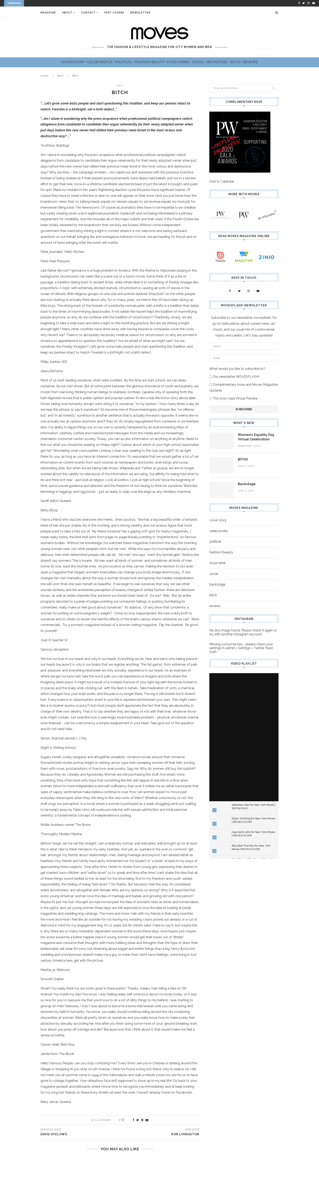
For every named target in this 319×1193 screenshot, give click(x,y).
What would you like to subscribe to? (237, 369)
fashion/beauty (221, 552)
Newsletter (140, 12)
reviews (215, 606)
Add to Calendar (221, 181)
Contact (88, 12)
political (215, 541)
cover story (217, 520)
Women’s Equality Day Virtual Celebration (256, 437)
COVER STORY (73, 62)
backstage (217, 584)
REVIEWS (250, 62)
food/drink (217, 563)
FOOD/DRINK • (179, 62)
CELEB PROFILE (100, 62)
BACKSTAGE (217, 62)
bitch (60, 75)
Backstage (247, 484)
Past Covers (114, 12)
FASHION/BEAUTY (150, 62)
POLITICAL (124, 62)
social (213, 574)
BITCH (235, 62)
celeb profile (218, 531)
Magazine (48, 12)
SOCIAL (198, 62)
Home (44, 75)
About (67, 12)
